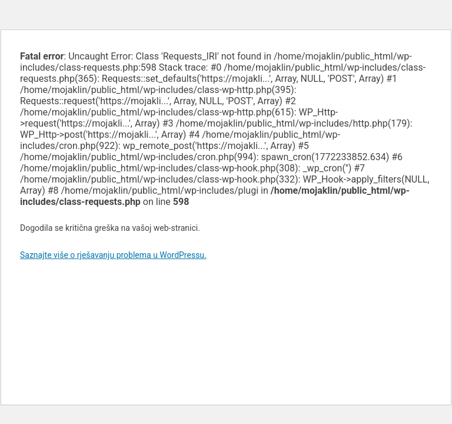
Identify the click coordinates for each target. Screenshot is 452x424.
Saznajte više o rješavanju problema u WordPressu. (113, 255)
